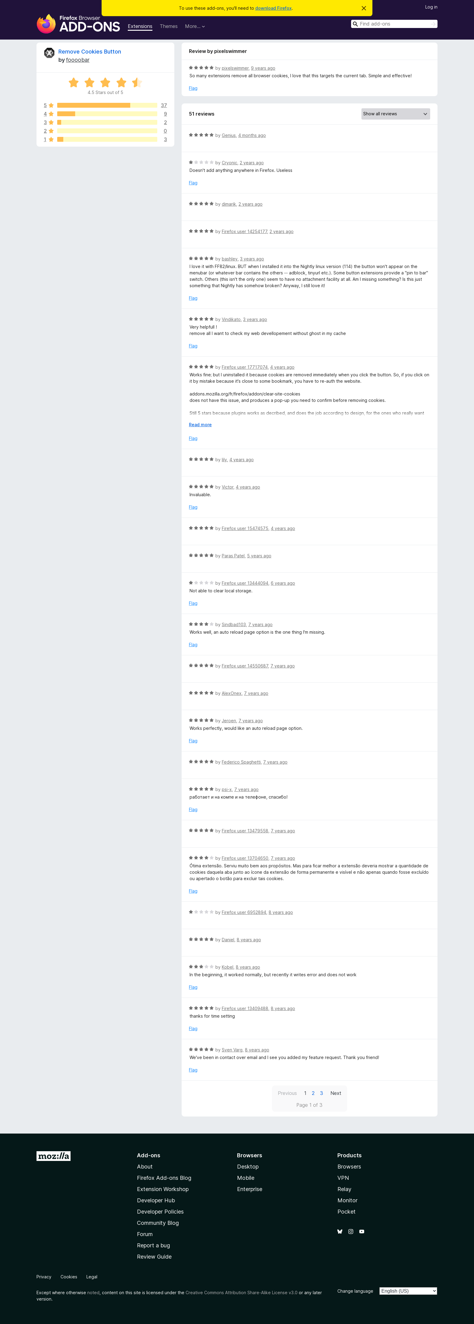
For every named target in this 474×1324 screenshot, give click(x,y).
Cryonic (229, 162)
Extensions (140, 26)
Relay (344, 1189)
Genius (229, 135)
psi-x (227, 789)
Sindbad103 (234, 624)
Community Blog (158, 1223)
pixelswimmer (235, 68)
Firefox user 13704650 (245, 858)
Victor (227, 487)
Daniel (228, 939)
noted (93, 1292)
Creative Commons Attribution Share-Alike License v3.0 (242, 1292)
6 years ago (283, 583)
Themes (169, 26)
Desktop (248, 1166)
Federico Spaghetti (241, 762)
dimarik (229, 204)
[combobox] (394, 24)
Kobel (227, 967)
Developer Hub (156, 1200)
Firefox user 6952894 (244, 912)
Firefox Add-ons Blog (164, 1178)
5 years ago (259, 555)
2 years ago (252, 162)
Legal (91, 1276)
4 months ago (252, 135)
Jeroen (229, 720)
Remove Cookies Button (89, 51)
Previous (287, 1093)
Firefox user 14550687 (245, 665)
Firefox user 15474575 (245, 528)
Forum (145, 1234)
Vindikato (231, 319)
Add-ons (148, 1155)
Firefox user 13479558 (245, 830)
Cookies (69, 1276)
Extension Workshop (163, 1189)
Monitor (347, 1200)
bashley (230, 258)
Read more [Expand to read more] (200, 424)
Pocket (346, 1211)
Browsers (349, 1166)
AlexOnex (232, 693)
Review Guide (154, 1256)
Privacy (44, 1276)
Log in (431, 6)
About (145, 1166)
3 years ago (252, 258)
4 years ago (282, 367)
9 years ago (263, 68)
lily (224, 459)
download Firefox (273, 8)
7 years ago (260, 624)
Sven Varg (232, 1049)
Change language (355, 1291)
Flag (193, 88)
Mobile (245, 1178)
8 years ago (281, 912)
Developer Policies (160, 1211)
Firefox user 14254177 (244, 231)
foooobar (77, 60)
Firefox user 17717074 (245, 367)
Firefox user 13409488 (245, 1008)
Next (335, 1093)
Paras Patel (233, 555)
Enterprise (249, 1189)
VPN (343, 1178)
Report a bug (153, 1245)
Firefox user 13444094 (245, 583)
